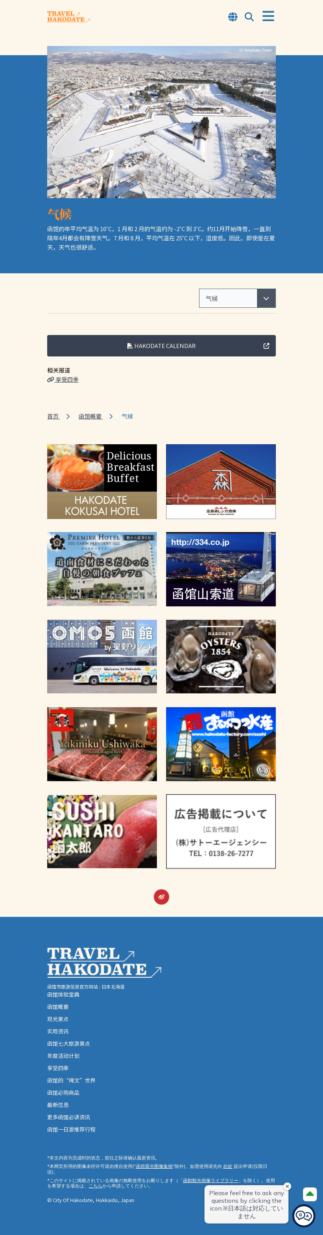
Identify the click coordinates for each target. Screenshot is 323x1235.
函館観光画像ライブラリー (210, 1180)
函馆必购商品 (63, 1092)
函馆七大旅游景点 (68, 1043)
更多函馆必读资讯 (68, 1117)
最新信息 (58, 1105)
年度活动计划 (63, 1055)
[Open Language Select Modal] (233, 17)
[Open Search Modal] (249, 17)
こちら (95, 1186)
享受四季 (63, 379)
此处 (227, 1166)
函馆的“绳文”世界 (71, 1080)
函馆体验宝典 (63, 994)
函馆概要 (91, 416)
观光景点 (58, 1019)
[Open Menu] (268, 16)
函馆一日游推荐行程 (71, 1129)
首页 (53, 416)
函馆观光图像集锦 (154, 1166)
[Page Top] (310, 1194)
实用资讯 (58, 1031)
